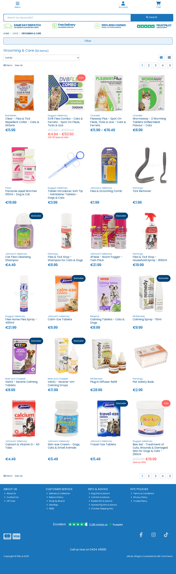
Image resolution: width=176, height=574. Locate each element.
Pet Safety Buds (143, 382)
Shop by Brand (55, 501)
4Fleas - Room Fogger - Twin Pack (106, 258)
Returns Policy (54, 497)
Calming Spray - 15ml (147, 319)
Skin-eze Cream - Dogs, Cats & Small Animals (64, 446)
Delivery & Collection (58, 493)
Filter (88, 41)
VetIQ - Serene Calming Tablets (21, 383)
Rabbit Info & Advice (100, 501)
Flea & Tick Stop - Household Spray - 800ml (150, 258)
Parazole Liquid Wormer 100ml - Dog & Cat (21, 192)
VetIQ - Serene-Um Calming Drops (61, 383)
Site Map (52, 504)
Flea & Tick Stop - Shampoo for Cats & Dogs (65, 258)
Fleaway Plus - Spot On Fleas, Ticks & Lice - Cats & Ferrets (108, 122)
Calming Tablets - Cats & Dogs (107, 321)
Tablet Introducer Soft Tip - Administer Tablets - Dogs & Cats (65, 194)
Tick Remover (142, 191)
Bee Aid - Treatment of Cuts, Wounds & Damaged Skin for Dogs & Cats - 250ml (150, 449)
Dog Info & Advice (99, 493)
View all (19, 65)
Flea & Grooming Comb (106, 191)
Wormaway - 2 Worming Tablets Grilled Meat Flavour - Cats (149, 122)
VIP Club (9, 501)
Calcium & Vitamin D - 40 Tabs (22, 446)
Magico (138, 556)
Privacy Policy (139, 497)
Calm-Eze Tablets (60, 319)
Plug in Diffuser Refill (103, 382)
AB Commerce (165, 556)
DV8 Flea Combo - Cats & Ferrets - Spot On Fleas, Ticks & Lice (65, 122)
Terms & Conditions (142, 493)
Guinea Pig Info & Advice (103, 504)
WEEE (50, 508)
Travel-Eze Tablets (103, 444)
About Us (10, 493)
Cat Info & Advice (99, 497)
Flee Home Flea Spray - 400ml (21, 321)
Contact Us (11, 497)
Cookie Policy (139, 501)
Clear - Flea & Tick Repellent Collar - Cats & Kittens (22, 122)
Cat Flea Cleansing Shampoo (18, 258)
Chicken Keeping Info (101, 508)
